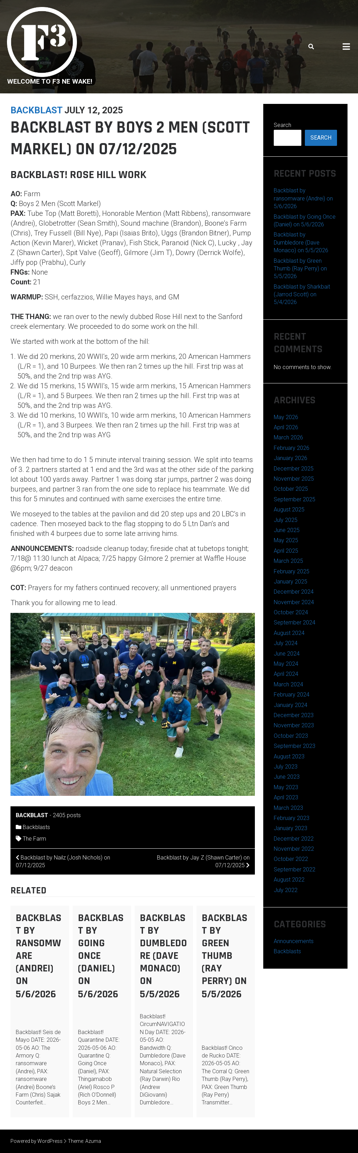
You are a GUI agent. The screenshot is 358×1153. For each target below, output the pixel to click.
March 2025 (288, 561)
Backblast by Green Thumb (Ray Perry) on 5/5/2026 (224, 956)
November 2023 (294, 725)
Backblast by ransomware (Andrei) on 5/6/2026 (303, 198)
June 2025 (287, 530)
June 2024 (287, 653)
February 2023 (291, 818)
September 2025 (294, 499)
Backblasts (36, 827)
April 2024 (286, 674)
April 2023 (286, 797)
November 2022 (294, 849)
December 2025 (294, 468)
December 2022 (294, 838)
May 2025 (286, 540)
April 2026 (286, 427)
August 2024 (289, 633)
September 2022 (294, 869)
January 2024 (290, 705)
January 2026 (290, 458)
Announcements (294, 941)
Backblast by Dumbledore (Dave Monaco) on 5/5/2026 (163, 956)
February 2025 (291, 571)
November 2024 (294, 602)
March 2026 (288, 437)
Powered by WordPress (36, 1141)
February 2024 (291, 694)
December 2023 (294, 715)
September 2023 (294, 746)
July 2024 (286, 643)
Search (282, 125)
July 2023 (286, 766)
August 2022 (289, 879)
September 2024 (294, 622)
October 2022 (291, 859)
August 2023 (289, 756)
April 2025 (286, 550)
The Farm (34, 838)
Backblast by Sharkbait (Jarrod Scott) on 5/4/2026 (302, 294)
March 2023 (288, 808)
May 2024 (286, 663)
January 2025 (290, 581)
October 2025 (291, 489)
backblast (36, 110)
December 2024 (294, 591)
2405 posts (67, 815)
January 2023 (290, 828)
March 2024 (288, 684)
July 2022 (286, 890)
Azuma (93, 1141)
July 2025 (286, 520)
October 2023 (291, 736)
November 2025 (294, 478)
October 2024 (291, 612)
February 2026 (291, 448)
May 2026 (286, 417)
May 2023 (286, 787)
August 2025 (289, 509)
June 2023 (287, 776)
